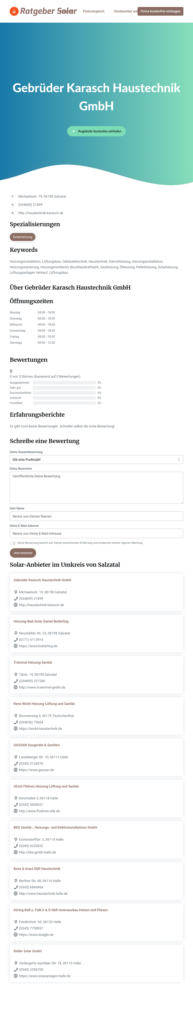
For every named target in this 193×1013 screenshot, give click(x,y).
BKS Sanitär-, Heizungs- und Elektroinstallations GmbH (55, 827)
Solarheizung (22, 237)
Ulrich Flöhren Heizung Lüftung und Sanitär (46, 786)
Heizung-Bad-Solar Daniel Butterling (41, 621)
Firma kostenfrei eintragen (160, 11)
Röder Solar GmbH (28, 951)
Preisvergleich (93, 11)
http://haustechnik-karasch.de (40, 213)
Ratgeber (67, 11)
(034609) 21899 (30, 205)
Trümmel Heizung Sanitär (33, 662)
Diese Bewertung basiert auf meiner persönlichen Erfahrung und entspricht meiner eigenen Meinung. (80, 542)
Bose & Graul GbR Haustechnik (37, 869)
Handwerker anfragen (130, 11)
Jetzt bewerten (23, 553)
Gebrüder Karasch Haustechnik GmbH (42, 580)
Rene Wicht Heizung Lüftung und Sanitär (44, 704)
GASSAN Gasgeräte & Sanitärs (37, 745)
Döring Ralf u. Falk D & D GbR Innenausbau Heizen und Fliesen (61, 910)
